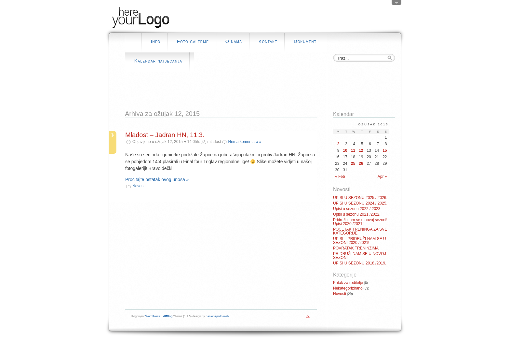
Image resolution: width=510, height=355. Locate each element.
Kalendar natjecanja (158, 61)
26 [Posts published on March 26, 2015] (361, 163)
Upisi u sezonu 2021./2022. (356, 214)
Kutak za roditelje (348, 282)
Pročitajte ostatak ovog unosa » (157, 179)
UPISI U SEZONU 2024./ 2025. (360, 203)
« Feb (340, 176)
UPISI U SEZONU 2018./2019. (359, 263)
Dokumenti (306, 41)
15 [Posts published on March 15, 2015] (384, 150)
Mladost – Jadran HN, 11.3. (164, 134)
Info (155, 41)
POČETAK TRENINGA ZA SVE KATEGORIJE (360, 231)
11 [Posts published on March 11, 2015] (353, 150)
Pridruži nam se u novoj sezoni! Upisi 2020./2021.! (360, 222)
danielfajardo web (217, 316)
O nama (233, 41)
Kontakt (268, 41)
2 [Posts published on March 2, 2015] (338, 144)
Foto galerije (193, 41)
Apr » (382, 176)
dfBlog (168, 316)
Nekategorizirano (348, 288)
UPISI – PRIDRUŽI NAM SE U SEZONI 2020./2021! (359, 240)
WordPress (152, 316)
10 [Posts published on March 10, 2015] (345, 150)
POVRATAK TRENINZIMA (356, 248)
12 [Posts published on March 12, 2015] (361, 150)
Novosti (138, 186)
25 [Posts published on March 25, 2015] (353, 163)
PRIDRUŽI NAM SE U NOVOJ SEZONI (359, 255)
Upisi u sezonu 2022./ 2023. (357, 208)
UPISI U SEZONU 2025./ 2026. (360, 197)
